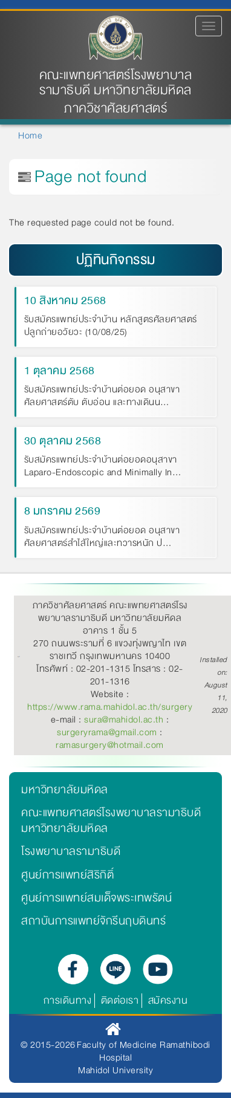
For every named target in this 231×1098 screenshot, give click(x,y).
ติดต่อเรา (120, 1000)
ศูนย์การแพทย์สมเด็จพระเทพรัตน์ (96, 898)
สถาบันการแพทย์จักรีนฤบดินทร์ (93, 921)
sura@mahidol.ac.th (123, 719)
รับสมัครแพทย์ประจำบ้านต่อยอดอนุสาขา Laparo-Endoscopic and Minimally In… (102, 466)
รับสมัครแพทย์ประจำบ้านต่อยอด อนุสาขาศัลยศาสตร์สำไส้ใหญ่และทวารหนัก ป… (102, 537)
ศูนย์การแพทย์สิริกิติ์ (67, 875)
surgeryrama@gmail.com (107, 732)
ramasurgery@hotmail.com (110, 745)
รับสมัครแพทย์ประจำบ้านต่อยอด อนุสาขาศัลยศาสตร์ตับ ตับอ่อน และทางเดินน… (102, 396)
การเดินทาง (68, 1000)
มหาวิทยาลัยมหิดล (64, 789)
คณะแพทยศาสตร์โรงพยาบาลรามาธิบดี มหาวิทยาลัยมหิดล (115, 83)
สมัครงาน (168, 1000)
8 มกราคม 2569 (62, 511)
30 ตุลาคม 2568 (63, 441)
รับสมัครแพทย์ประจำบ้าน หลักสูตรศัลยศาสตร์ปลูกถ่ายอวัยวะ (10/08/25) (110, 326)
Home (30, 135)
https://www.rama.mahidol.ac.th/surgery (109, 707)
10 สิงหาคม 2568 (65, 300)
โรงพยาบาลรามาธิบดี (70, 851)
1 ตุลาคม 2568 (59, 370)
